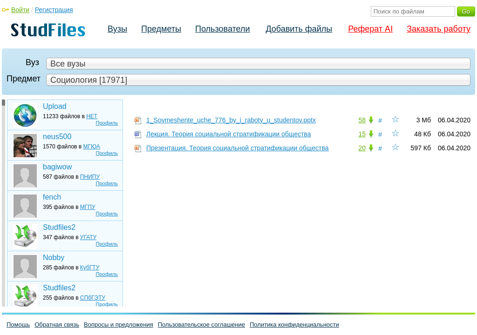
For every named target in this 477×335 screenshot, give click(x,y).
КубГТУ (89, 267)
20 (362, 148)
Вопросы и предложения (118, 324)
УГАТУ (88, 237)
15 (362, 134)
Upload (55, 106)
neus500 (57, 137)
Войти (20, 9)
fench (52, 197)
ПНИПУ (90, 177)
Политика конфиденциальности (294, 324)
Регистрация (54, 9)
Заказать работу (438, 29)
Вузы (117, 29)
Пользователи (222, 29)
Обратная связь (56, 324)
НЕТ (91, 116)
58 (362, 120)
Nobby (53, 257)
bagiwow (57, 167)
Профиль (107, 123)
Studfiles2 (59, 227)
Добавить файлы (299, 29)
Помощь (18, 324)
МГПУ (87, 207)
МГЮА (91, 146)
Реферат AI (370, 29)
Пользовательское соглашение (201, 324)
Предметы (161, 29)
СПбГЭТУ (92, 298)
